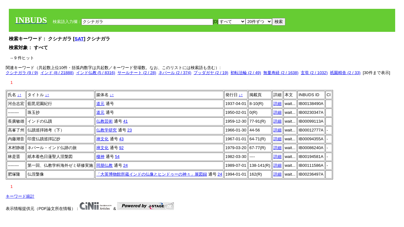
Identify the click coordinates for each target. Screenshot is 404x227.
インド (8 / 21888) (57, 72)
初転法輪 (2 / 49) (245, 72)
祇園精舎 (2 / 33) (345, 72)
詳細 (277, 103)
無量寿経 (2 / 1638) (280, 72)
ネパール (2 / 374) (174, 72)
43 (121, 139)
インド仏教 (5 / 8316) (95, 72)
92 (121, 147)
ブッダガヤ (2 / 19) (210, 72)
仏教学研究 (106, 130)
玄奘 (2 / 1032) (314, 72)
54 (117, 156)
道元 (100, 103)
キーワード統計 (20, 196)
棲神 (100, 156)
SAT (79, 38)
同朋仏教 (104, 165)
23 (129, 130)
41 (125, 121)
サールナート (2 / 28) (136, 72)
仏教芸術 (104, 121)
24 (125, 165)
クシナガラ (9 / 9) (22, 72)
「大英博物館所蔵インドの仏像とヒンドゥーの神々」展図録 (151, 174)
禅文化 (102, 139)
